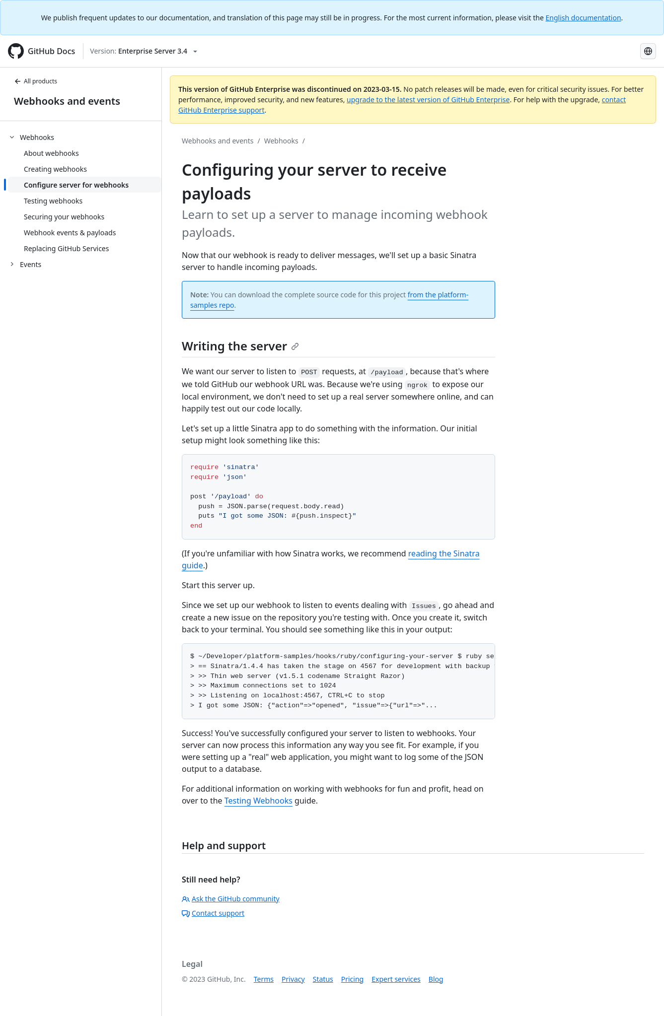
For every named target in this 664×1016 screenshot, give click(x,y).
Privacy (293, 979)
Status (323, 979)
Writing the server (240, 346)
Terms (264, 979)
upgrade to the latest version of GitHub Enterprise (428, 99)
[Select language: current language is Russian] (648, 51)
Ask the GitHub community (231, 898)
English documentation (583, 17)
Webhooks (281, 140)
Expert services (396, 979)
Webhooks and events (67, 101)
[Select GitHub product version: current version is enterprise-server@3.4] (143, 51)
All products (35, 81)
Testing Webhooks (258, 800)
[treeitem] (84, 192)
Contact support (213, 913)
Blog (436, 979)
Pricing (352, 979)
